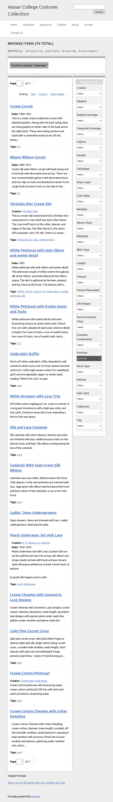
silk (23, 295)
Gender (81, 155)
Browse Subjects (88, 50)
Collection (28, 24)
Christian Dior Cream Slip (31, 204)
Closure (81, 276)
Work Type (83, 366)
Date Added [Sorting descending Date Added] (57, 94)
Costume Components (84, 337)
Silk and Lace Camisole (28, 427)
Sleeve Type (84, 222)
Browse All (15, 50)
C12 (19, 343)
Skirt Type (83, 249)
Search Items (52, 50)
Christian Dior (30, 211)
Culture (81, 141)
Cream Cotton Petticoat (30, 673)
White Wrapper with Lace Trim (35, 396)
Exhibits (61, 24)
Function (82, 352)
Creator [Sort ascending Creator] (43, 94)
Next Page (33, 81)
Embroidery (53, 291)
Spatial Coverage (87, 114)
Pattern (81, 379)
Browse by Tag (34, 50)
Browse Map (69, 50)
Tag (79, 420)
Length (81, 263)
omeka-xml (52, 782)
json (43, 782)
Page (16, 83)
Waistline (82, 236)
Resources (46, 24)
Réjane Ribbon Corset (28, 157)
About (75, 24)
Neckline (82, 209)
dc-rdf (22, 782)
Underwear (29, 584)
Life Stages (84, 303)
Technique (83, 168)
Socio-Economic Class (86, 319)
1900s (20, 291)
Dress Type (84, 182)
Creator (81, 87)
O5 (18, 146)
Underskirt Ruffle (24, 354)
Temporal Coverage (89, 128)
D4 (43, 291)
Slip (36, 239)
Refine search (89, 82)
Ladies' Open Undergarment (33, 513)
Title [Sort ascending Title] (33, 94)
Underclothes (46, 239)
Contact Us (16, 32)
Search (99, 11)
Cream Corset (21, 106)
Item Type (83, 393)
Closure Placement (88, 290)
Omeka (35, 796)
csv (16, 782)
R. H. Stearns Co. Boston (36, 542)
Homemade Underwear (34, 680)
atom (11, 782)
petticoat (15, 295)
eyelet (64, 291)
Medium (82, 101)
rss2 (62, 782)
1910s (28, 291)
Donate (88, 24)
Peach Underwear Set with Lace (36, 535)
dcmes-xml (33, 782)
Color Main (83, 195)
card (19, 385)
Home (13, 24)
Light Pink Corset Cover (29, 631)
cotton (37, 291)
